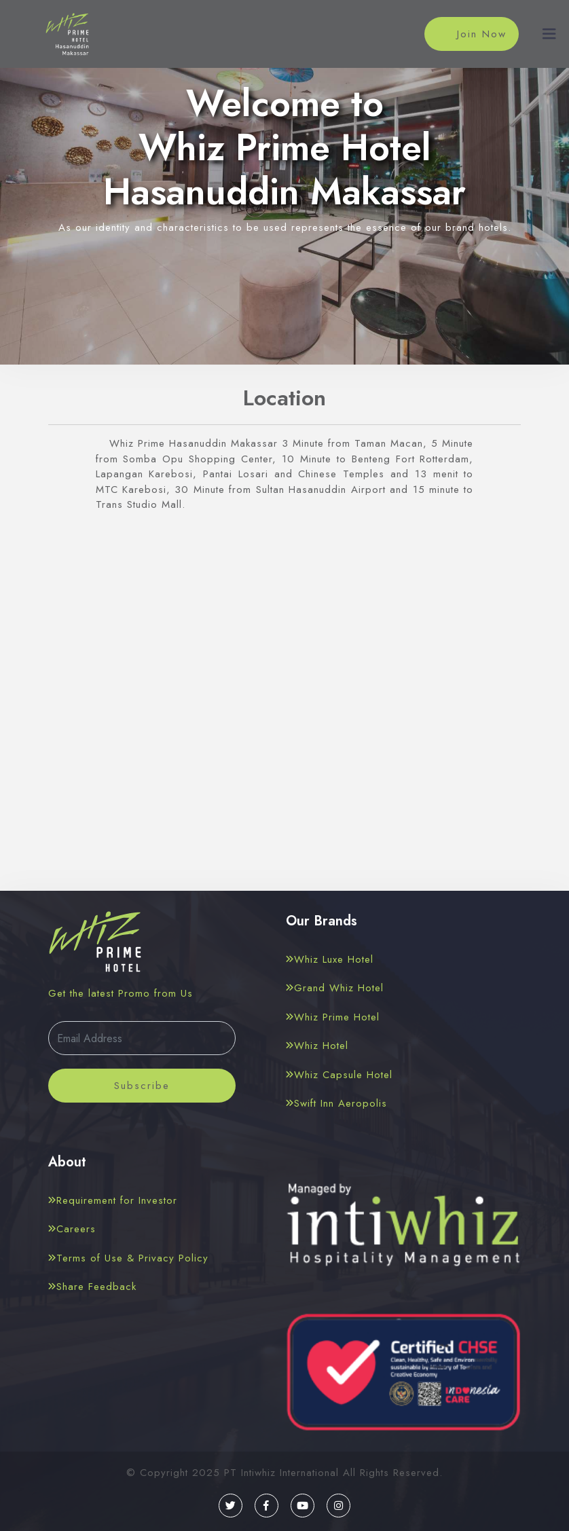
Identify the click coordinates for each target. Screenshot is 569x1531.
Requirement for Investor (112, 1200)
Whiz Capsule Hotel (339, 1074)
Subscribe (142, 1085)
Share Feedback (92, 1286)
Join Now (470, 35)
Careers (72, 1228)
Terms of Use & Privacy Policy (128, 1258)
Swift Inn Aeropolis (336, 1103)
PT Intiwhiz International (281, 1472)
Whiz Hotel (317, 1045)
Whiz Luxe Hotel (329, 959)
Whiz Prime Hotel (333, 1017)
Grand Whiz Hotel (335, 987)
